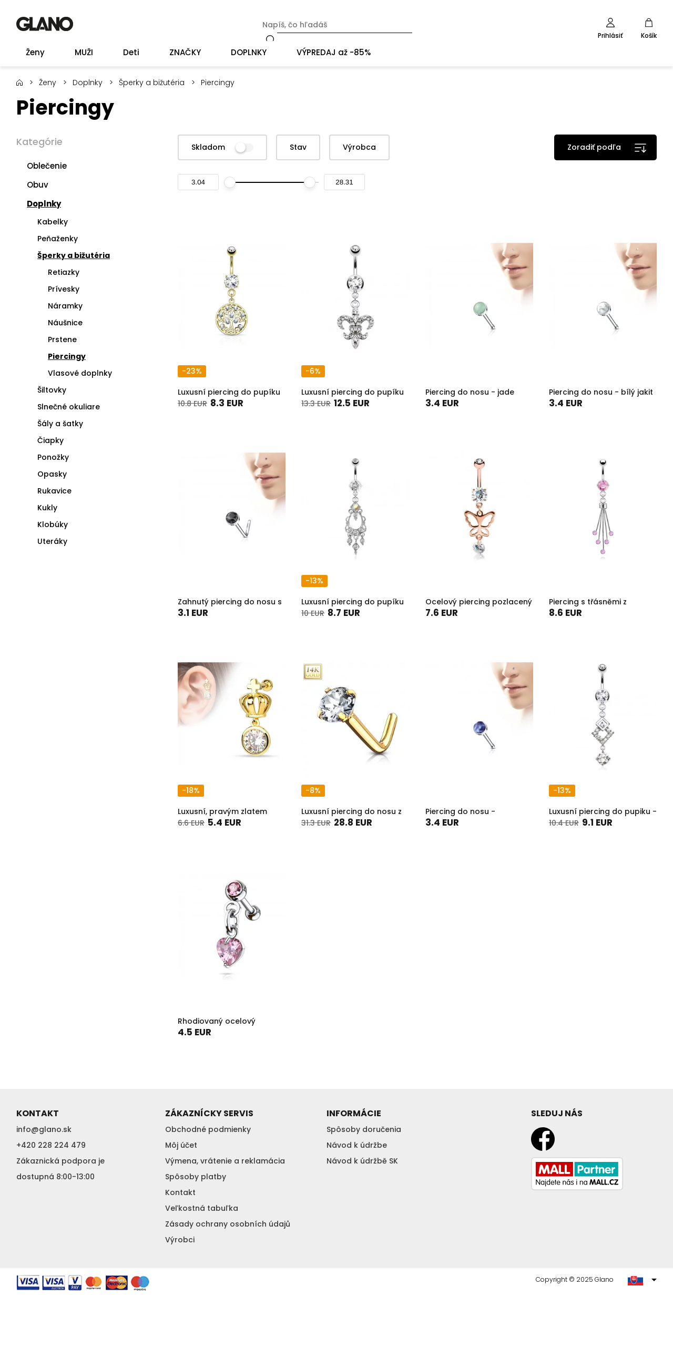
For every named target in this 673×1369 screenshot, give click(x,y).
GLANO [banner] (44, 24)
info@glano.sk (44, 1129)
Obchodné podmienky (208, 1129)
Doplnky (88, 82)
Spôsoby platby (195, 1176)
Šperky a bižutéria (152, 82)
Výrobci (180, 1239)
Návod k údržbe (357, 1145)
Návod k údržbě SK (362, 1161)
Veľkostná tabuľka (201, 1208)
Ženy (47, 82)
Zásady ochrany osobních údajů (227, 1224)
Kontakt (180, 1192)
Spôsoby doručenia (364, 1129)
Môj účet (181, 1145)
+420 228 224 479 (51, 1145)
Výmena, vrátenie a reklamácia (225, 1161)
